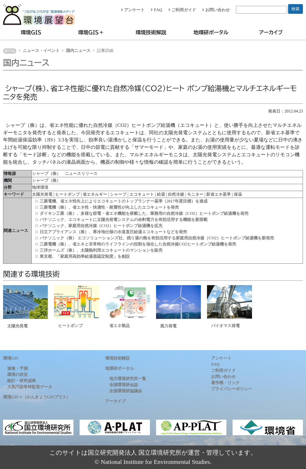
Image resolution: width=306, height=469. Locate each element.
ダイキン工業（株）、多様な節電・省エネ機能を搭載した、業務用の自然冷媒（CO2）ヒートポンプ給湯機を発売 (144, 213)
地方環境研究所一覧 (127, 378)
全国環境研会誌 (123, 385)
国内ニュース (78, 50)
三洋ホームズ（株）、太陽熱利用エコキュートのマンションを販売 (101, 250)
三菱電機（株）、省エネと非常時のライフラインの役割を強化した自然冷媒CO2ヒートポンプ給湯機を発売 (138, 244)
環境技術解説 (151, 32)
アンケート (133, 10)
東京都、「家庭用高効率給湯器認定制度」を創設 (85, 256)
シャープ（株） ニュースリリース (64, 173)
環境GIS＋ (91, 32)
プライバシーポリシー (231, 389)
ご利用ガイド (182, 10)
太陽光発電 (17, 326)
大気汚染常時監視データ (29, 387)
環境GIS (31, 32)
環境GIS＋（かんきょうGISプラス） (36, 397)
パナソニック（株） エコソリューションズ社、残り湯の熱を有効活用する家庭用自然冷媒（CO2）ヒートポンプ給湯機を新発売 (157, 238)
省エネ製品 (119, 325)
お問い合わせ (216, 10)
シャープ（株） (46, 180)
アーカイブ (271, 32)
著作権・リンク (225, 383)
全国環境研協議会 (125, 391)
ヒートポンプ (70, 325)
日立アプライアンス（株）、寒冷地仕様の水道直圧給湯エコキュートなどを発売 (113, 232)
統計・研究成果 (21, 380)
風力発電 (168, 326)
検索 (295, 9)
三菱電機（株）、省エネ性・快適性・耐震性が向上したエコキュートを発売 (109, 207)
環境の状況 (17, 374)
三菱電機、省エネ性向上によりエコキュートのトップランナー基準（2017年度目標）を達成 (123, 201)
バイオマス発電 (225, 325)
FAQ (156, 10)
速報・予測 (17, 368)
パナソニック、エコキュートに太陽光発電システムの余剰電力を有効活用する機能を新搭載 (123, 219)
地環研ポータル (210, 32)
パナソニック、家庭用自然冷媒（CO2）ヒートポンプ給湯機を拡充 (101, 226)
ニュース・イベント (41, 50)
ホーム (10, 51)
